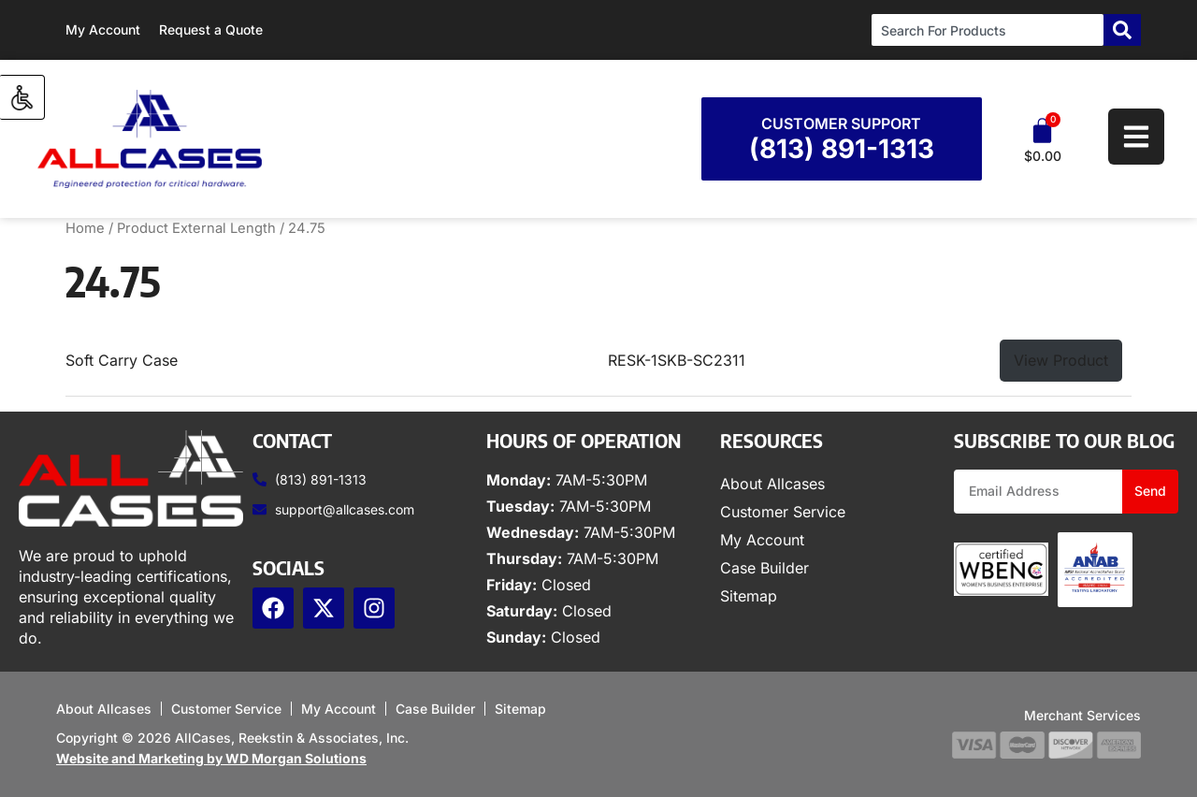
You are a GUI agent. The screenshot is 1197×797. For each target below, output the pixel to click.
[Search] (1122, 30)
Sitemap (748, 596)
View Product (1061, 360)
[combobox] (987, 30)
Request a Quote (211, 29)
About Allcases (772, 483)
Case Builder (764, 567)
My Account (102, 29)
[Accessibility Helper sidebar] (22, 97)
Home (85, 228)
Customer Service (782, 511)
